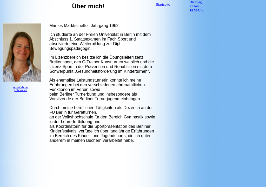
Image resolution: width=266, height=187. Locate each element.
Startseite (163, 4)
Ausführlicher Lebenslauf (20, 89)
